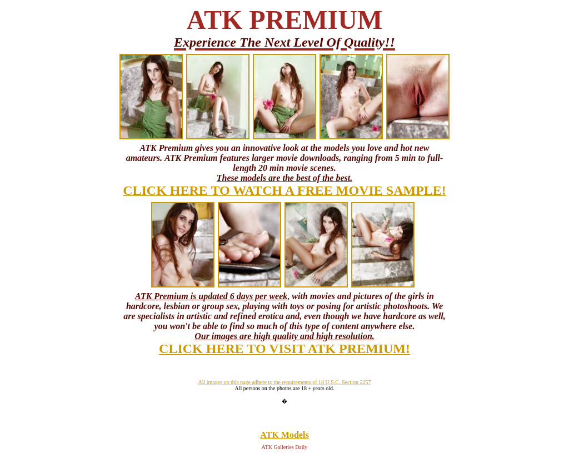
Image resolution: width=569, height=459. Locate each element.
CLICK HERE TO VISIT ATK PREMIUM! (284, 348)
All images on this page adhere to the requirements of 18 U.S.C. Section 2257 (284, 382)
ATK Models (284, 435)
